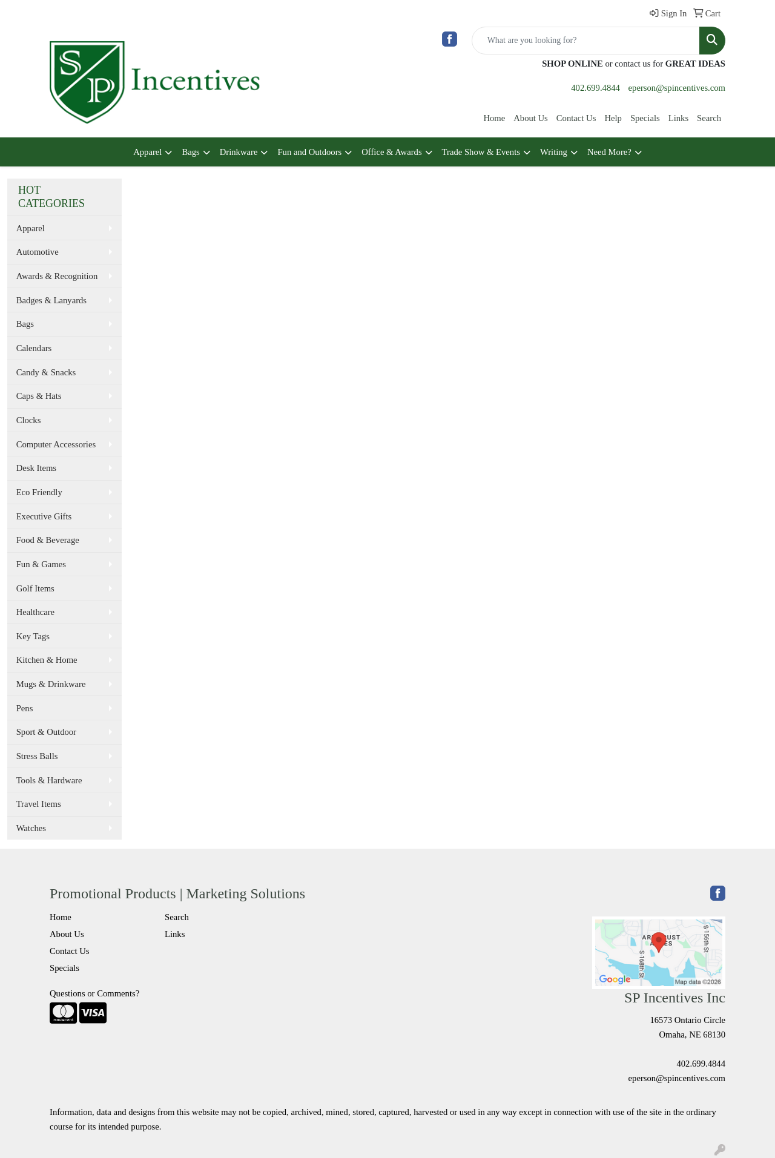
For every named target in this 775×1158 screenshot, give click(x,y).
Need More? (609, 152)
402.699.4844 (595, 88)
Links (678, 118)
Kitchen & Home (47, 660)
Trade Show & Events (481, 152)
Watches (31, 828)
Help (613, 118)
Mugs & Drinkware (51, 684)
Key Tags (33, 636)
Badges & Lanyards (51, 300)
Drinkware (239, 152)
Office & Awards (391, 152)
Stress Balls (37, 756)
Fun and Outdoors (309, 152)
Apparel (147, 152)
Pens (24, 708)
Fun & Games (41, 564)
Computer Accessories (56, 444)
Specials (645, 118)
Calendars (34, 348)
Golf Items (35, 588)
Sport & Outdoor (46, 732)
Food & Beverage (47, 540)
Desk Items (36, 468)
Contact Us (576, 118)
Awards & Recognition (57, 276)
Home (494, 118)
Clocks (28, 420)
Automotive (37, 252)
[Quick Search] (586, 40)
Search (709, 118)
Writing (553, 152)
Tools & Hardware (49, 780)
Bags (190, 152)
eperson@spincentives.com (676, 88)
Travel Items (38, 804)
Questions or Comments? (94, 993)
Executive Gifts (44, 516)
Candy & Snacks (46, 372)
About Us (530, 118)
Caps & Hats (39, 396)
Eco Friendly (39, 492)
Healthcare (35, 612)
